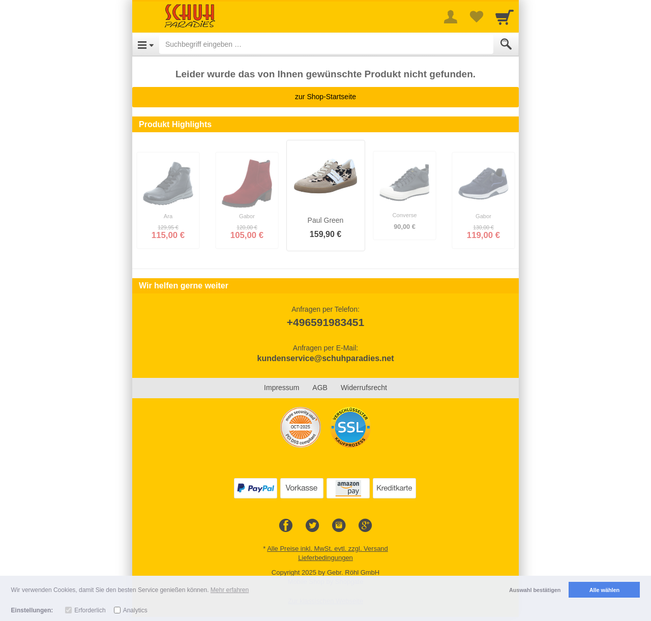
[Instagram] (339, 526)
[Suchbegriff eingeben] (326, 44)
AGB (320, 387)
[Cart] (504, 17)
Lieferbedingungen (325, 557)
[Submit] (506, 44)
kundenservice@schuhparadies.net (325, 358)
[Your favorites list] (476, 17)
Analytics (135, 610)
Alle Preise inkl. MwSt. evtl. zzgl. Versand (327, 548)
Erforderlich (89, 610)
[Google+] (365, 526)
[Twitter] (312, 526)
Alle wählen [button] (604, 590)
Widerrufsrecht (364, 387)
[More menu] (450, 17)
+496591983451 (325, 322)
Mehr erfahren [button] (230, 590)
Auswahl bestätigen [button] (534, 590)
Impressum (281, 387)
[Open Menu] (146, 44)
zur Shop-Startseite (325, 97)
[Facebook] (286, 526)
